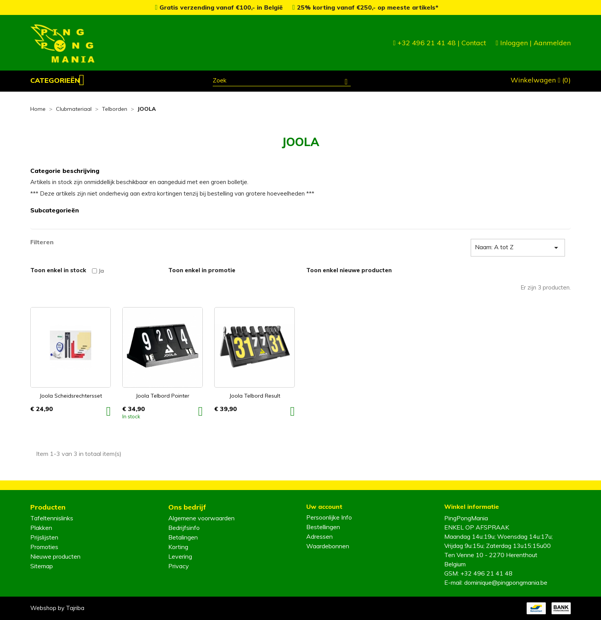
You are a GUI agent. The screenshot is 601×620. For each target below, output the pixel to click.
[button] (57, 80)
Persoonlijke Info (329, 517)
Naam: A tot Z (518, 247)
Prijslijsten (44, 537)
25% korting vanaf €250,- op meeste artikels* (365, 7)
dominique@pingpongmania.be (505, 582)
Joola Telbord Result (254, 395)
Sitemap (41, 566)
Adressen (319, 536)
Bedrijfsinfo (184, 527)
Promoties (44, 547)
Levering (180, 556)
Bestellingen (323, 527)
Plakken (41, 527)
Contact (473, 42)
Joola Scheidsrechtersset (70, 395)
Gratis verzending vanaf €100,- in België (220, 7)
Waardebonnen (327, 546)
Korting (178, 547)
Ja (101, 270)
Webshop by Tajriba (57, 608)
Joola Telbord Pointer (162, 395)
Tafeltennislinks (51, 518)
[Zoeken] (282, 81)
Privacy (178, 566)
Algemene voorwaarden (201, 518)
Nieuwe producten (55, 556)
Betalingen (183, 537)
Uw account (324, 506)
